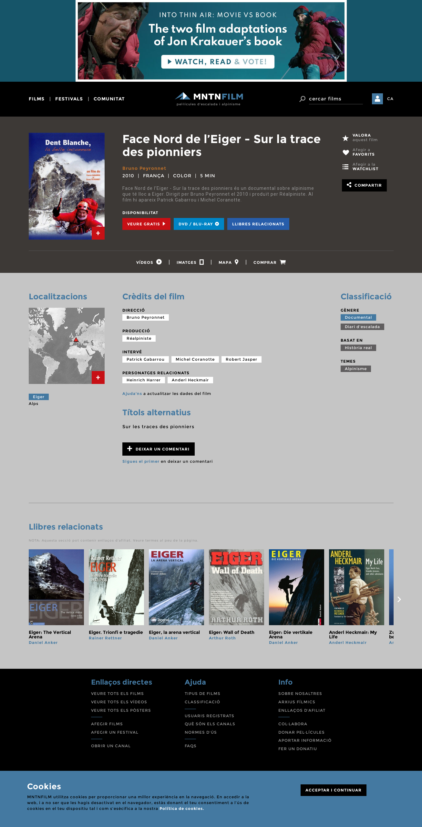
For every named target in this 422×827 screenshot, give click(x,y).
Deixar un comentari (158, 448)
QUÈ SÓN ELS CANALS (210, 723)
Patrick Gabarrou (146, 359)
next (399, 599)
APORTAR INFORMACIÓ (305, 740)
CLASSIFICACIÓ (202, 701)
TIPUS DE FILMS (203, 693)
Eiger (39, 396)
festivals (69, 99)
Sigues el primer (141, 461)
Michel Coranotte (195, 359)
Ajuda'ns (132, 393)
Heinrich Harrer (144, 379)
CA (390, 98)
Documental (358, 317)
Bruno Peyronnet (144, 168)
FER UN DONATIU (297, 748)
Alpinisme (356, 368)
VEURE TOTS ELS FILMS (117, 693)
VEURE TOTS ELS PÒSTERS (121, 710)
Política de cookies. (182, 808)
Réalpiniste (139, 338)
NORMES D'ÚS (201, 732)
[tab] (98, 233)
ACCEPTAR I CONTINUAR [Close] (333, 790)
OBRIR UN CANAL (111, 745)
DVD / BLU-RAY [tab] (199, 224)
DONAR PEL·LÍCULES (301, 732)
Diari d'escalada (362, 326)
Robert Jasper (241, 359)
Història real (358, 347)
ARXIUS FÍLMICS (296, 701)
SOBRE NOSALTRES (300, 693)
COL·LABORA (292, 723)
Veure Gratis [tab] (146, 224)
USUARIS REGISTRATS (209, 715)
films (37, 99)
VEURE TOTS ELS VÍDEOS (119, 701)
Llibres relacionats (258, 224)
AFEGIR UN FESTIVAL (115, 732)
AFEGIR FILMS (107, 723)
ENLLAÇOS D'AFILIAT (301, 710)
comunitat (109, 99)
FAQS (191, 745)
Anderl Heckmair (190, 379)
